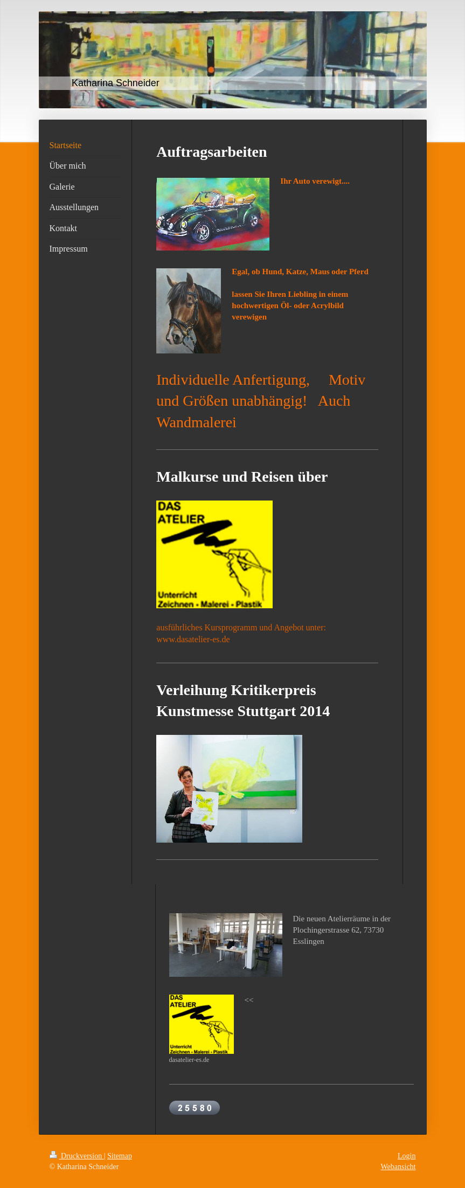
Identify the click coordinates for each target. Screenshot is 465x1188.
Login (406, 1156)
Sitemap (119, 1156)
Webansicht (398, 1167)
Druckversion (77, 1156)
